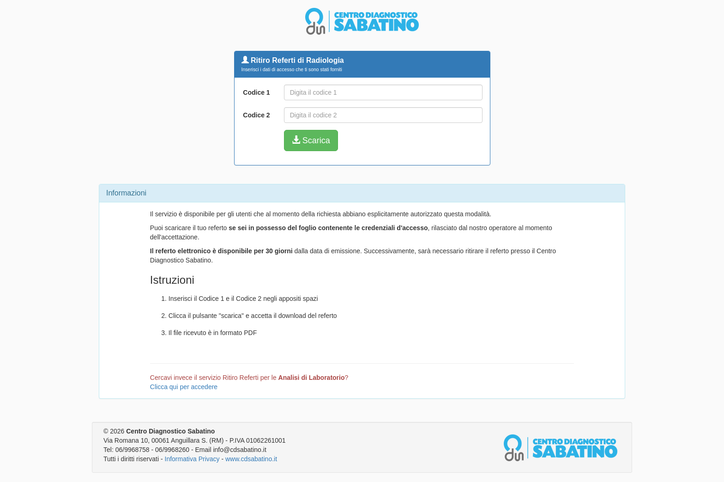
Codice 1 (256, 92)
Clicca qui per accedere (183, 386)
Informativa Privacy (192, 459)
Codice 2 (256, 115)
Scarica (311, 140)
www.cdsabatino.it (251, 459)
